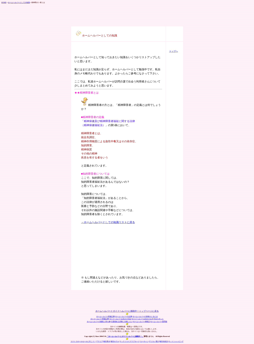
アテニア (99, 341)
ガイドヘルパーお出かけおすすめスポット (148, 319)
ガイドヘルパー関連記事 (99, 319)
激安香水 (106, 341)
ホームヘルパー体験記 (141, 321)
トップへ (173, 51)
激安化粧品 (163, 341)
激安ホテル (115, 341)
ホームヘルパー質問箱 (158, 321)
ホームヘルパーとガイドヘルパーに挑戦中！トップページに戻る (127, 311)
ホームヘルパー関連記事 (105, 316)
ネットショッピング (175, 341)
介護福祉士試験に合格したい (122, 321)
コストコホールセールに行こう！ (83, 341)
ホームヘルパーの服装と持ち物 (98, 321)
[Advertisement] (94, 50)
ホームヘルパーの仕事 (123, 316)
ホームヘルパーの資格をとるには (145, 316)
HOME (3, 2)
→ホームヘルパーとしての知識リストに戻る (108, 222)
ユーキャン (144, 341)
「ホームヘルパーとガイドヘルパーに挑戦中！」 (125, 336)
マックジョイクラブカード (129, 341)
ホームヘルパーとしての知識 (19, 2)
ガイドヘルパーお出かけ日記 (120, 319)
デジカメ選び (154, 341)
